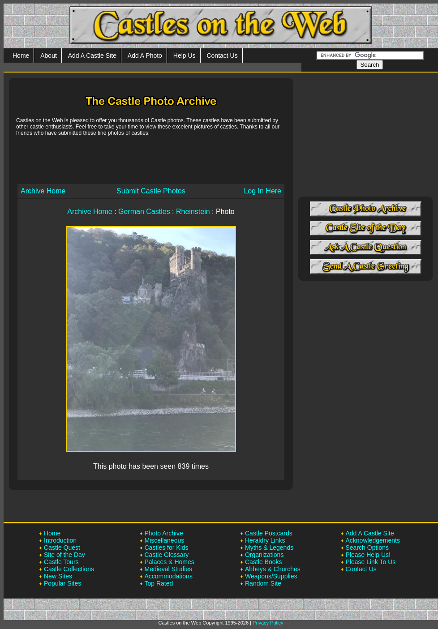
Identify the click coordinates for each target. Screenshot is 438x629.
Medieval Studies (169, 569)
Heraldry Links (265, 540)
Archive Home (43, 191)
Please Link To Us (371, 561)
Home (21, 55)
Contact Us (221, 55)
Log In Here (262, 191)
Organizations (264, 554)
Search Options (367, 547)
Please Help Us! (368, 554)
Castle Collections (69, 569)
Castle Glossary (167, 554)
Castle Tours (61, 561)
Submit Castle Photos (150, 191)
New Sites (58, 576)
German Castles (144, 211)
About (48, 55)
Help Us (184, 55)
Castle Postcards (268, 533)
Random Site (263, 583)
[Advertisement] (151, 159)
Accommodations (169, 576)
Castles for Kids (167, 547)
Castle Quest (62, 547)
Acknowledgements (373, 540)
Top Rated (159, 583)
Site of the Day (64, 554)
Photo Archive (164, 533)
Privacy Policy (268, 622)
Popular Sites (62, 583)
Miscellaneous (165, 540)
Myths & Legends (269, 547)
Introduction (60, 540)
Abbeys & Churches (273, 569)
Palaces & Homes (169, 561)
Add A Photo (145, 55)
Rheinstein (193, 211)
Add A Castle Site (92, 55)
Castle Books (263, 561)
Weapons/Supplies (271, 576)
